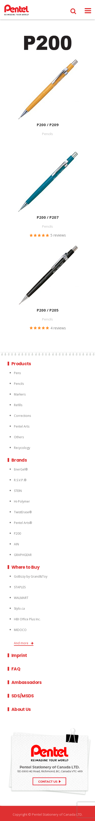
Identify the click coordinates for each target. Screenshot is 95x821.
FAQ (15, 669)
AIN (16, 544)
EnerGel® (21, 469)
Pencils (19, 384)
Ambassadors (26, 682)
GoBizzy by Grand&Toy (30, 576)
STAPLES (20, 587)
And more (23, 643)
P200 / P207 (48, 217)
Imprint (19, 655)
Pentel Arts (21, 426)
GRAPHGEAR (23, 555)
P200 (17, 533)
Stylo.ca (19, 608)
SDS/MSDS (22, 696)
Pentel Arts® (23, 523)
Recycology (22, 448)
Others (19, 437)
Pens (17, 373)
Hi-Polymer (22, 501)
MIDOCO (20, 630)
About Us (21, 709)
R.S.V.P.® (20, 480)
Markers (20, 394)
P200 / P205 (48, 310)
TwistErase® (23, 512)
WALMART (21, 598)
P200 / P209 (48, 124)
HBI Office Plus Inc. (27, 619)
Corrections (22, 416)
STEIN (18, 491)
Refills (18, 405)
